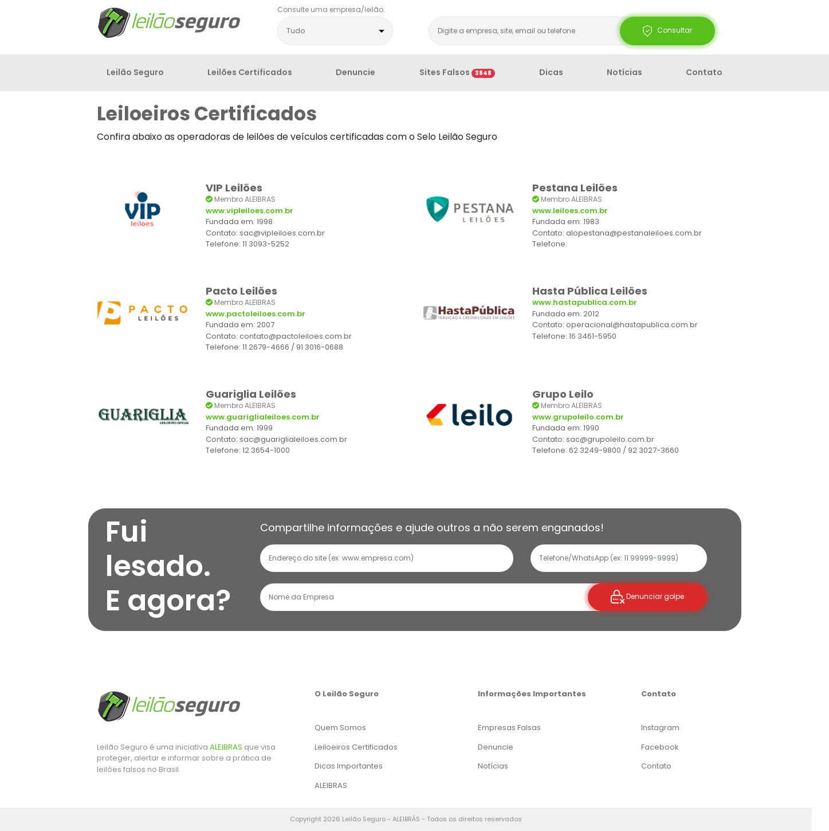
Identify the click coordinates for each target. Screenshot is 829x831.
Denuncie (355, 72)
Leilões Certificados (249, 72)
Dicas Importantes (349, 766)
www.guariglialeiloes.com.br (263, 416)
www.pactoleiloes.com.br (255, 313)
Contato (704, 72)
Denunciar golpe (647, 597)
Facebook (660, 747)
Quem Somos (340, 727)
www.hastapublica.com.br (584, 302)
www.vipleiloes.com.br (249, 210)
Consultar (667, 31)
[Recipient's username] (430, 597)
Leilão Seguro (135, 72)
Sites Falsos (457, 72)
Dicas (551, 72)
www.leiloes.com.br (570, 210)
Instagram (660, 727)
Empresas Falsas (509, 727)
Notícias (624, 72)
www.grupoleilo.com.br (578, 416)
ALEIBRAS (226, 747)
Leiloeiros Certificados (356, 747)
